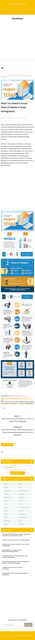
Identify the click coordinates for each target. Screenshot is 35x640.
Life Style (21, 511)
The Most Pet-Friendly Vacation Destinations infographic (14, 573)
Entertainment (7, 497)
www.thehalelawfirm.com (19, 396)
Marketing (6, 514)
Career (20, 487)
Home (11, 4)
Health (20, 504)
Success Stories (23, 517)
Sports (5, 517)
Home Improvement (24, 507)
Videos (5, 524)
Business (6, 487)
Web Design (22, 524)
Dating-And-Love (23, 491)
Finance (21, 501)
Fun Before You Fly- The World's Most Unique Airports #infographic (15, 556)
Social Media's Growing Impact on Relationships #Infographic (12, 550)
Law (3, 408)
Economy (6, 494)
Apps (20, 484)
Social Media (22, 514)
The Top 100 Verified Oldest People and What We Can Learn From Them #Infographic (16, 534)
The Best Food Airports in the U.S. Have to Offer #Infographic (16, 545)
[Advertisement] (17, 39)
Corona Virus (7, 491)
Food (5, 504)
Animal (5, 484)
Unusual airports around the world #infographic (16, 540)
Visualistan (19, 635)
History (6, 507)
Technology (7, 521)
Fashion (6, 501)
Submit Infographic (20, 4)
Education (21, 494)
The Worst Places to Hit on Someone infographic (12, 568)
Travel (20, 521)
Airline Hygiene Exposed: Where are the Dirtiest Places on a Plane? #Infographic (15, 562)
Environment (22, 497)
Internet (6, 511)
